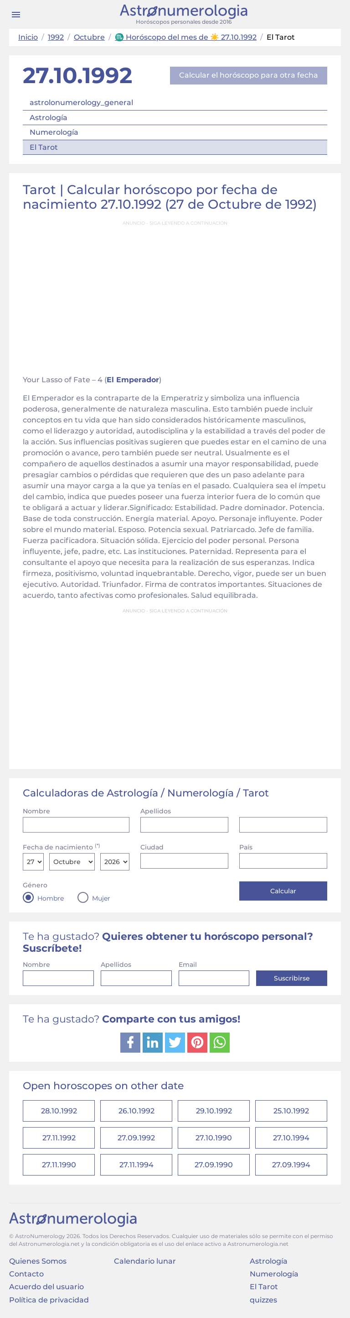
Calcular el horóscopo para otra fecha (248, 75)
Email (188, 964)
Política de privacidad (49, 1300)
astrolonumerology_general (81, 102)
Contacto (26, 1274)
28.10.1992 (59, 1111)
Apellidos (155, 811)
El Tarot (44, 147)
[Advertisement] (175, 295)
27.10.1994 (291, 1137)
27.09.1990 (214, 1164)
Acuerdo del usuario (46, 1286)
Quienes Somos (38, 1261)
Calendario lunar (145, 1261)
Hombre (50, 898)
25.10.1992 (291, 1111)
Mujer (101, 898)
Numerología (54, 132)
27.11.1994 (136, 1164)
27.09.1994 (291, 1164)
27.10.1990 (214, 1137)
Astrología (48, 117)
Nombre (36, 811)
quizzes (263, 1300)
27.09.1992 (136, 1137)
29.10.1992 (214, 1111)
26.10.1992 (136, 1111)
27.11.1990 (59, 1164)
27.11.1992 (59, 1137)
